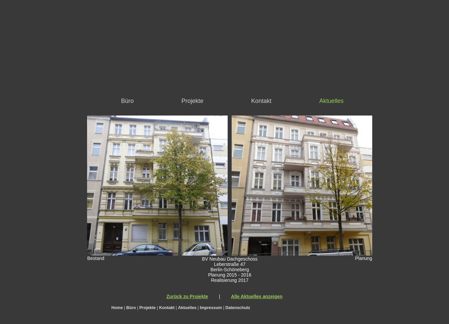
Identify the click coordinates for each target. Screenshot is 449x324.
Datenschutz (237, 307)
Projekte (192, 101)
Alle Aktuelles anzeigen (256, 296)
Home (117, 307)
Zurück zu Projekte (187, 296)
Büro (127, 101)
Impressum (211, 307)
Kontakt (261, 101)
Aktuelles (331, 101)
